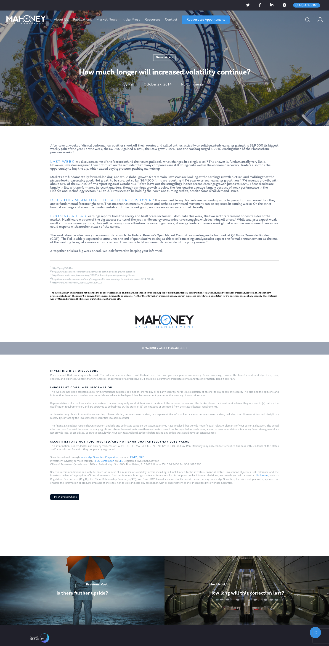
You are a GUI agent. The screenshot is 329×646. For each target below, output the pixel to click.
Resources (152, 19)
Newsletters (164, 57)
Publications (82, 19)
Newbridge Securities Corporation (99, 457)
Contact (171, 19)
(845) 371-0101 (306, 5)
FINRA (133, 457)
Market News (106, 19)
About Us (61, 19)
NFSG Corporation (103, 461)
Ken (131, 84)
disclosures (262, 475)
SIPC (141, 457)
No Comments (192, 84)
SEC (121, 461)
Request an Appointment (205, 19)
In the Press (131, 19)
